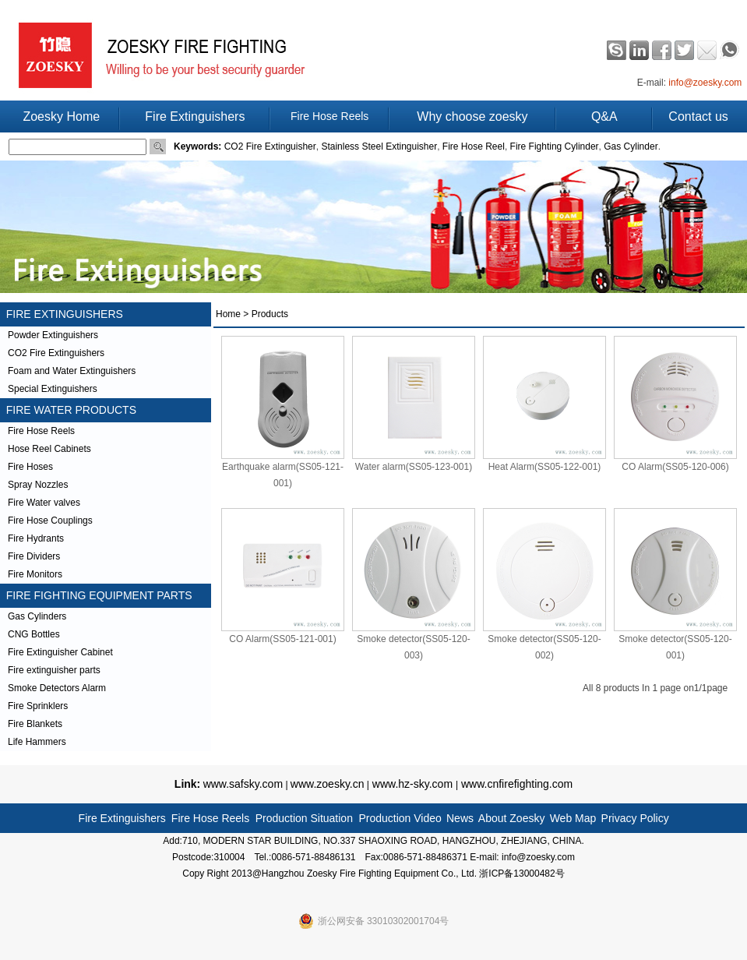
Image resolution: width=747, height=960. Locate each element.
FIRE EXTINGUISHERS (61, 314)
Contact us (698, 116)
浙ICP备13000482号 (521, 873)
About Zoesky (511, 818)
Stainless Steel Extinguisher (379, 146)
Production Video (399, 818)
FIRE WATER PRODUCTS (68, 410)
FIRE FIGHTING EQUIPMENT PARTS (96, 595)
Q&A (604, 116)
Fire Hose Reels (329, 116)
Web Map (573, 818)
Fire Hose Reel (473, 146)
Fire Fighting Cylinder (554, 146)
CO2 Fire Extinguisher (270, 146)
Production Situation (304, 818)
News (460, 818)
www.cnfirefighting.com (515, 784)
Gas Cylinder (630, 146)
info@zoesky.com (705, 82)
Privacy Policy (635, 818)
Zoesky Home (61, 116)
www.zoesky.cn (328, 784)
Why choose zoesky (472, 116)
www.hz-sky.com (412, 784)
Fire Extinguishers (195, 116)
